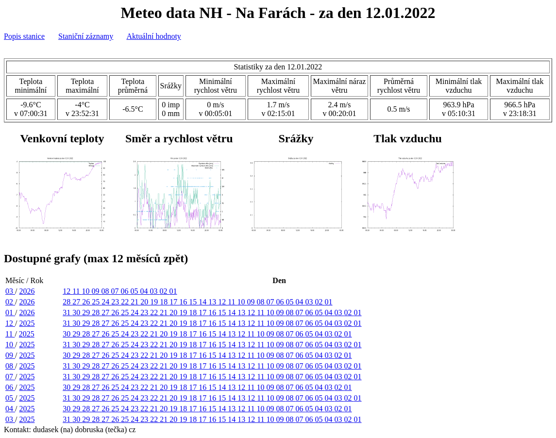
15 (194, 302)
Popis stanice (24, 36)
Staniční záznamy (85, 36)
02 (164, 291)
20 (145, 302)
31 (67, 312)
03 (10, 291)
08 (106, 291)
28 (67, 302)
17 (174, 302)
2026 (26, 291)
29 (87, 312)
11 (77, 291)
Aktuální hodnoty (153, 36)
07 (116, 291)
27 (77, 302)
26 (87, 302)
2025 (26, 323)
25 (96, 302)
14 (203, 302)
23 (116, 302)
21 (135, 302)
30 (77, 312)
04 (145, 291)
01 (173, 291)
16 (184, 302)
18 (164, 302)
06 (126, 291)
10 (87, 291)
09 (96, 291)
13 (213, 302)
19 (155, 302)
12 (67, 291)
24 (106, 302)
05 (135, 291)
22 (126, 302)
